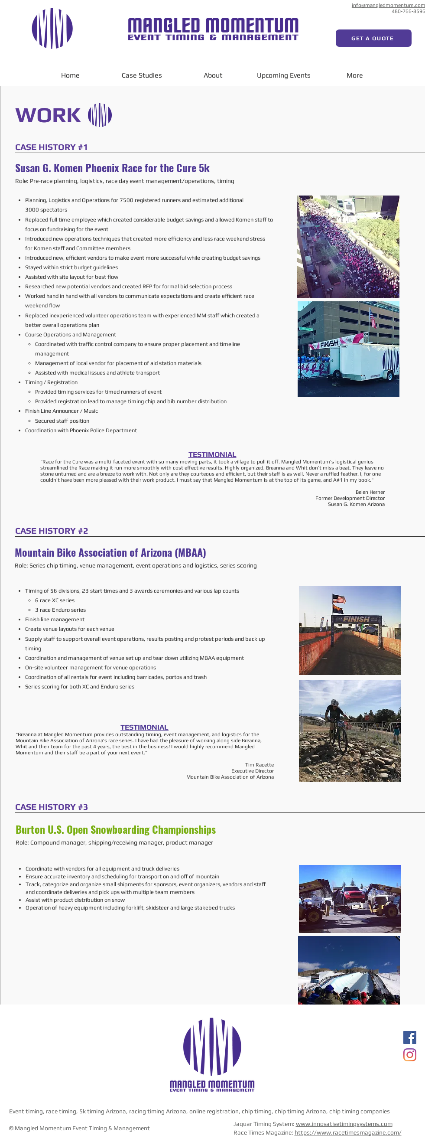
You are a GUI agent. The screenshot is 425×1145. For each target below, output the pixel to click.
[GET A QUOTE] (374, 38)
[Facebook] (409, 1037)
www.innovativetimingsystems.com (344, 1123)
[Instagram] (409, 1054)
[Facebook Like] (335, 6)
